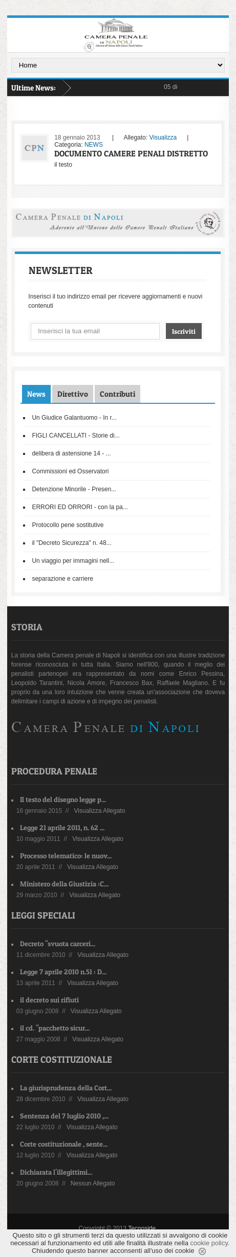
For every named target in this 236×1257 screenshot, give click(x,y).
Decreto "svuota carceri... (57, 943)
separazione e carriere (62, 578)
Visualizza (163, 137)
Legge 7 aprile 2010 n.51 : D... (63, 971)
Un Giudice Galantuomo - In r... (74, 417)
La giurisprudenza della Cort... (66, 1087)
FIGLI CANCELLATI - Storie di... (75, 435)
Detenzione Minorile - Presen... (74, 489)
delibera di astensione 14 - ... (71, 453)
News (36, 394)
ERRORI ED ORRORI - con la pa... (79, 507)
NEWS (93, 144)
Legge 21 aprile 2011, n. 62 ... (62, 827)
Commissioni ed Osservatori (70, 471)
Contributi (117, 394)
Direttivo (72, 394)
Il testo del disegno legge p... (63, 799)
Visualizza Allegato (99, 810)
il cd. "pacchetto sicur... (55, 1027)
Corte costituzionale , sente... (64, 1143)
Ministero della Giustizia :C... (64, 883)
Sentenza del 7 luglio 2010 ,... (64, 1115)
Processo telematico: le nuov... (66, 855)
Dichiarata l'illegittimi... (56, 1172)
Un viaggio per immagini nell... (73, 560)
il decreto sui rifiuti (49, 999)
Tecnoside (142, 1228)
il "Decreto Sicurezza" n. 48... (71, 542)
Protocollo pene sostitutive (67, 525)
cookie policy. (210, 1243)
